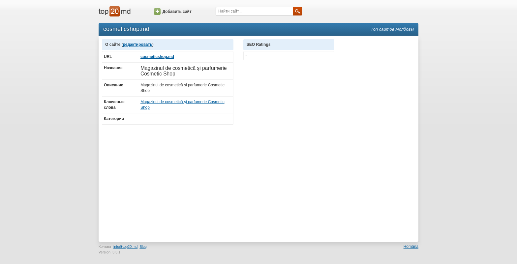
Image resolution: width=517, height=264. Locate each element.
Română (411, 246)
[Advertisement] (379, 138)
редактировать (137, 44)
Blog (143, 247)
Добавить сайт (173, 11)
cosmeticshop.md (157, 56)
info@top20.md (125, 247)
